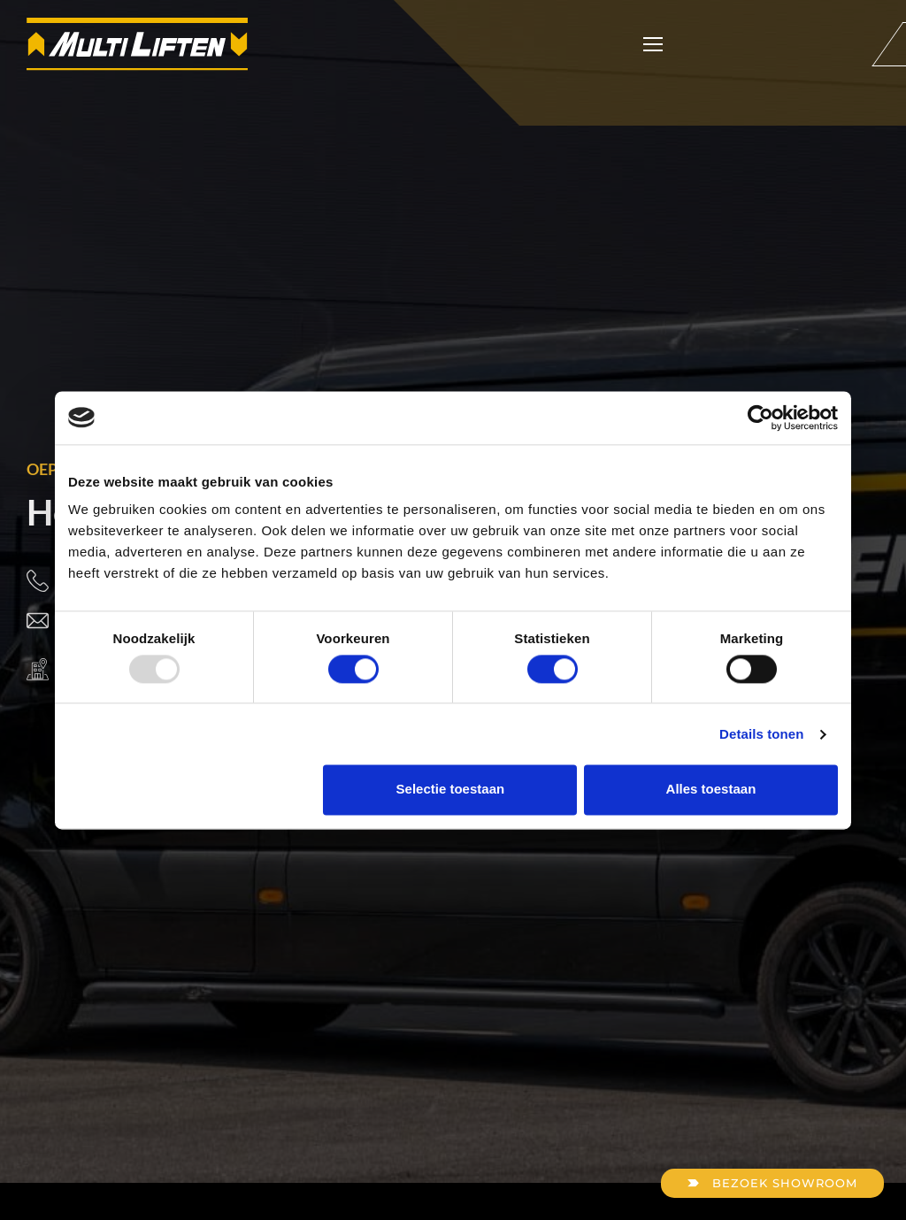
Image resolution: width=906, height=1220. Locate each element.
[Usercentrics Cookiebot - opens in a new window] (760, 417)
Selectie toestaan (450, 789)
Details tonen (761, 733)
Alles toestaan (711, 789)
